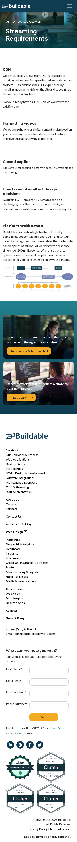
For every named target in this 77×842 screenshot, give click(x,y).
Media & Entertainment (21, 581)
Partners (11, 508)
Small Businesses (17, 576)
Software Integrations (20, 478)
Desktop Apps (15, 464)
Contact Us (14, 516)
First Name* (14, 669)
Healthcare (13, 549)
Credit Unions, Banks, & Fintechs (27, 562)
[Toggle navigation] (69, 6)
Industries (13, 539)
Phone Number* (16, 704)
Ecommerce (13, 558)
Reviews (12, 610)
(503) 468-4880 (26, 629)
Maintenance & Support (21, 482)
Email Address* (16, 692)
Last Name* (13, 680)
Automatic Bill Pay (19, 524)
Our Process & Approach (28, 351)
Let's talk (23, 397)
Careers (11, 504)
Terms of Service (18, 733)
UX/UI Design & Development (25, 473)
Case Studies (15, 589)
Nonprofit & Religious (20, 544)
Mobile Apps (14, 468)
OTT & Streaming (17, 487)
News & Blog (15, 618)
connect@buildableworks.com (35, 633)
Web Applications (17, 459)
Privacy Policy (57, 728)
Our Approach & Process (22, 454)
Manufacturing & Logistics (23, 572)
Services (12, 450)
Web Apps (13, 593)
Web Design (16, 532)
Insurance (12, 553)
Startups (11, 567)
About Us (12, 499)
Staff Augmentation (19, 491)
